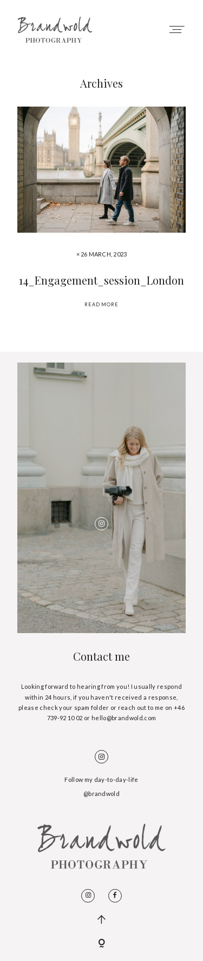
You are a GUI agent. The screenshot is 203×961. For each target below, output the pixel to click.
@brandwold (101, 793)
